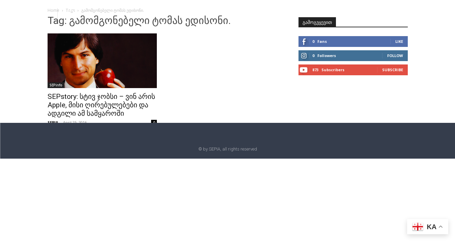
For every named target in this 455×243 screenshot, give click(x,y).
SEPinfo (56, 85)
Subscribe (392, 69)
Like (399, 41)
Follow (395, 55)
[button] (71, 13)
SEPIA (53, 122)
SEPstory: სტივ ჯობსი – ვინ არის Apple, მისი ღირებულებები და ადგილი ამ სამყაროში (101, 104)
